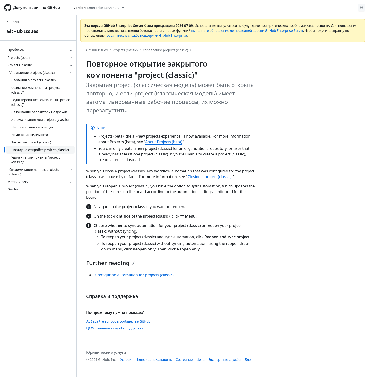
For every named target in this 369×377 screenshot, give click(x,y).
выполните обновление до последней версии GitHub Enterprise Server (247, 30)
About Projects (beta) (163, 141)
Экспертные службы (225, 359)
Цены (201, 359)
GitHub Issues (22, 31)
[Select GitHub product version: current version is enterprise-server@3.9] (99, 7)
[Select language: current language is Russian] (361, 7)
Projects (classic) (125, 50)
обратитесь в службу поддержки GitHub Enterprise (146, 35)
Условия (126, 359)
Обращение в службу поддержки (115, 328)
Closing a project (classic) (210, 176)
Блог (248, 359)
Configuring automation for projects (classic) (134, 275)
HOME (13, 22)
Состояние (184, 359)
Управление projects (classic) (165, 50)
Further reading (110, 263)
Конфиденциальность (154, 359)
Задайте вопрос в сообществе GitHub (118, 321)
